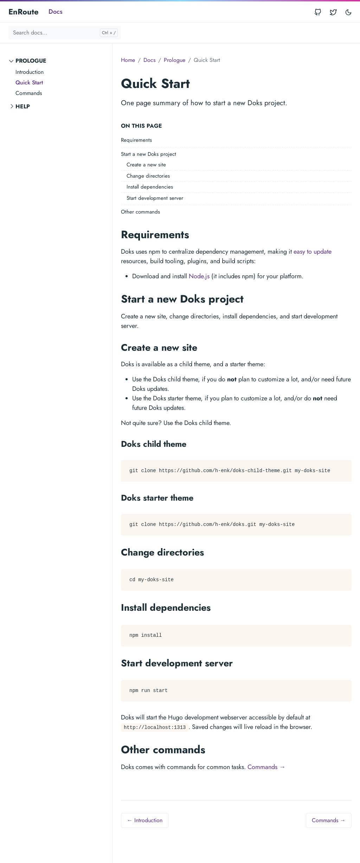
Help (22, 106)
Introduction (29, 72)
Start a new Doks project (148, 154)
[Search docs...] (64, 32)
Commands (28, 93)
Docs (56, 11)
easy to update (313, 251)
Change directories (148, 176)
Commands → (266, 767)
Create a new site (146, 165)
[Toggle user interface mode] (348, 11)
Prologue (30, 61)
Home (128, 60)
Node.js (199, 276)
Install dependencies (150, 187)
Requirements (136, 140)
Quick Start (29, 82)
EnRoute (23, 11)
